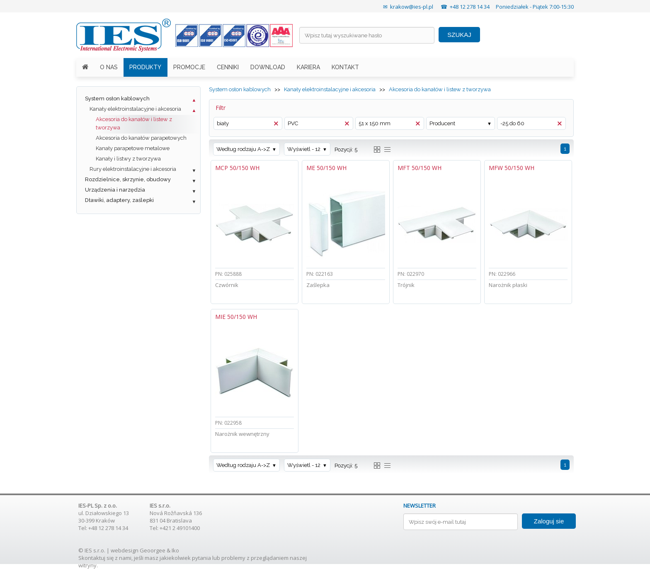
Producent (442, 123)
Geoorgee (152, 550)
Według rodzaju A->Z (243, 149)
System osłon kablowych (117, 98)
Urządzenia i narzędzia (115, 190)
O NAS (109, 67)
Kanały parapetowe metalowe (133, 148)
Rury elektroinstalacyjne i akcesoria (133, 169)
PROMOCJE (189, 67)
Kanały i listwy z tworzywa (128, 159)
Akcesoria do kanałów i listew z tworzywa (134, 123)
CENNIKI (228, 67)
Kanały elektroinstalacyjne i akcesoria (135, 109)
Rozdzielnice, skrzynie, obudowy (128, 179)
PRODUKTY (145, 67)
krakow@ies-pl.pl (411, 6)
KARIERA (308, 67)
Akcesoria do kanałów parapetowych (141, 138)
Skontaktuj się (96, 558)
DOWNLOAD (267, 67)
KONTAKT (345, 67)
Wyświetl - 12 (303, 149)
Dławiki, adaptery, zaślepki (119, 200)
